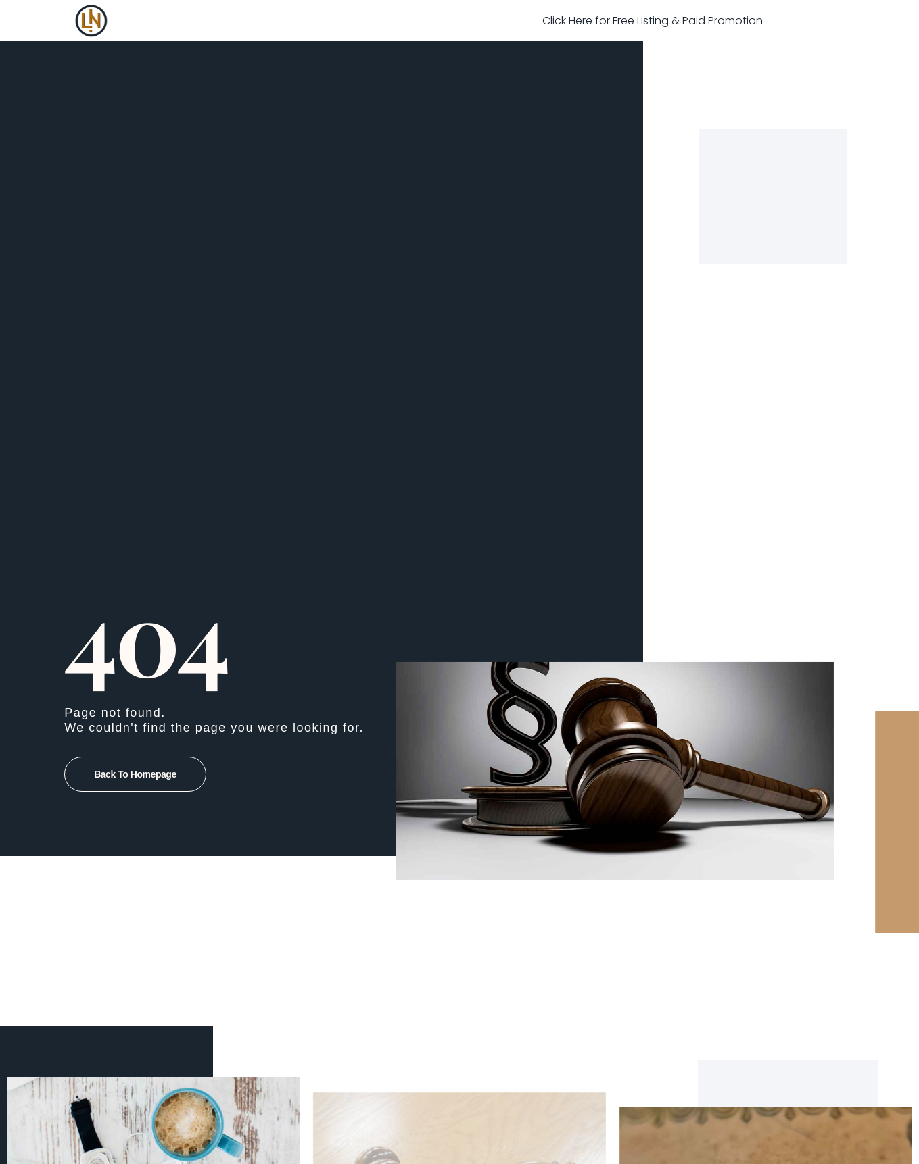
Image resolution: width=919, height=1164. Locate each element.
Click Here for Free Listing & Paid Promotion (652, 20)
